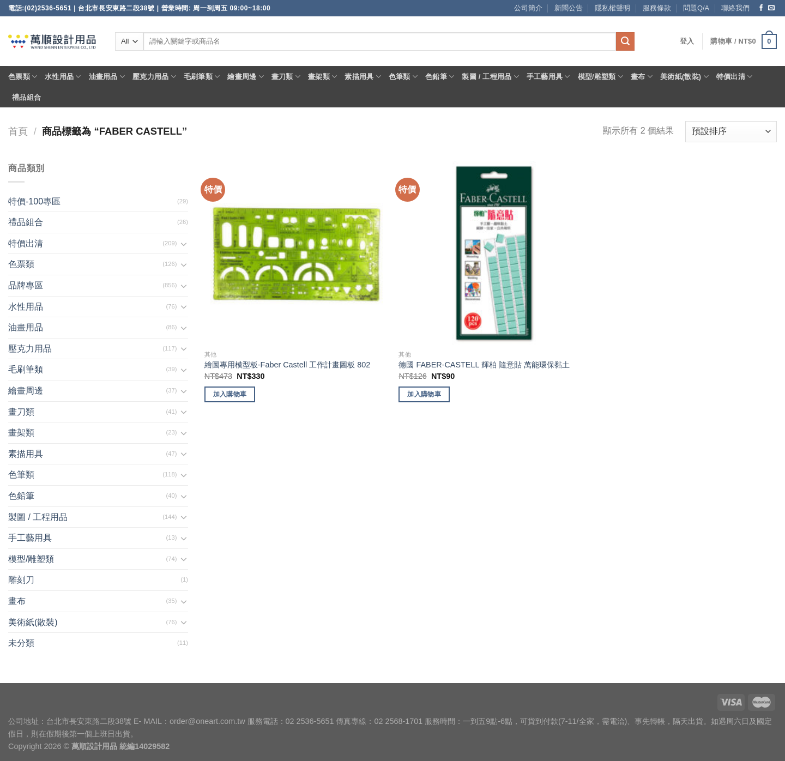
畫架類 (322, 76)
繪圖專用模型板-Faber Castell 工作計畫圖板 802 (287, 364)
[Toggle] (183, 243)
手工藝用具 (548, 76)
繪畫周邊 (245, 76)
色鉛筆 (439, 76)
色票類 (22, 76)
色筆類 (403, 76)
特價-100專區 (34, 201)
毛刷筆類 (202, 76)
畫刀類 (285, 76)
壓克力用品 (154, 76)
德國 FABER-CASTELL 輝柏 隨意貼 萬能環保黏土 (483, 364)
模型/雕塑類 (601, 76)
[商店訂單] (731, 131)
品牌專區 (25, 285)
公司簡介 (528, 8)
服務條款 (657, 8)
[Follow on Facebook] (761, 8)
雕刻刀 (21, 579)
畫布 (642, 76)
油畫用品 (107, 76)
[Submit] (625, 41)
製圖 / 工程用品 (490, 76)
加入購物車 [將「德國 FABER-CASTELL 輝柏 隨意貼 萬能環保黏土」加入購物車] (424, 394)
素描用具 (363, 76)
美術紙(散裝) (684, 76)
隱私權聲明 (612, 8)
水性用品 (63, 76)
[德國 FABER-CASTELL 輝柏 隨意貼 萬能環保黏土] (490, 253)
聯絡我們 (735, 8)
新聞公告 (568, 8)
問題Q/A (696, 8)
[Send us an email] (771, 8)
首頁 (18, 131)
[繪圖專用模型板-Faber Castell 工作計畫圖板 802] (296, 253)
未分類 (21, 643)
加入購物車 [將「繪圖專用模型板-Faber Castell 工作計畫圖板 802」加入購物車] (230, 394)
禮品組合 (26, 97)
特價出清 (734, 76)
